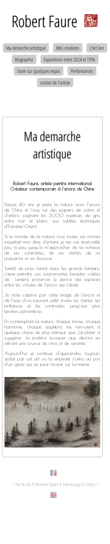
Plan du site (23, 484)
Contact (90, 484)
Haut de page (72, 484)
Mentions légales (46, 484)
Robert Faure (55, 21)
